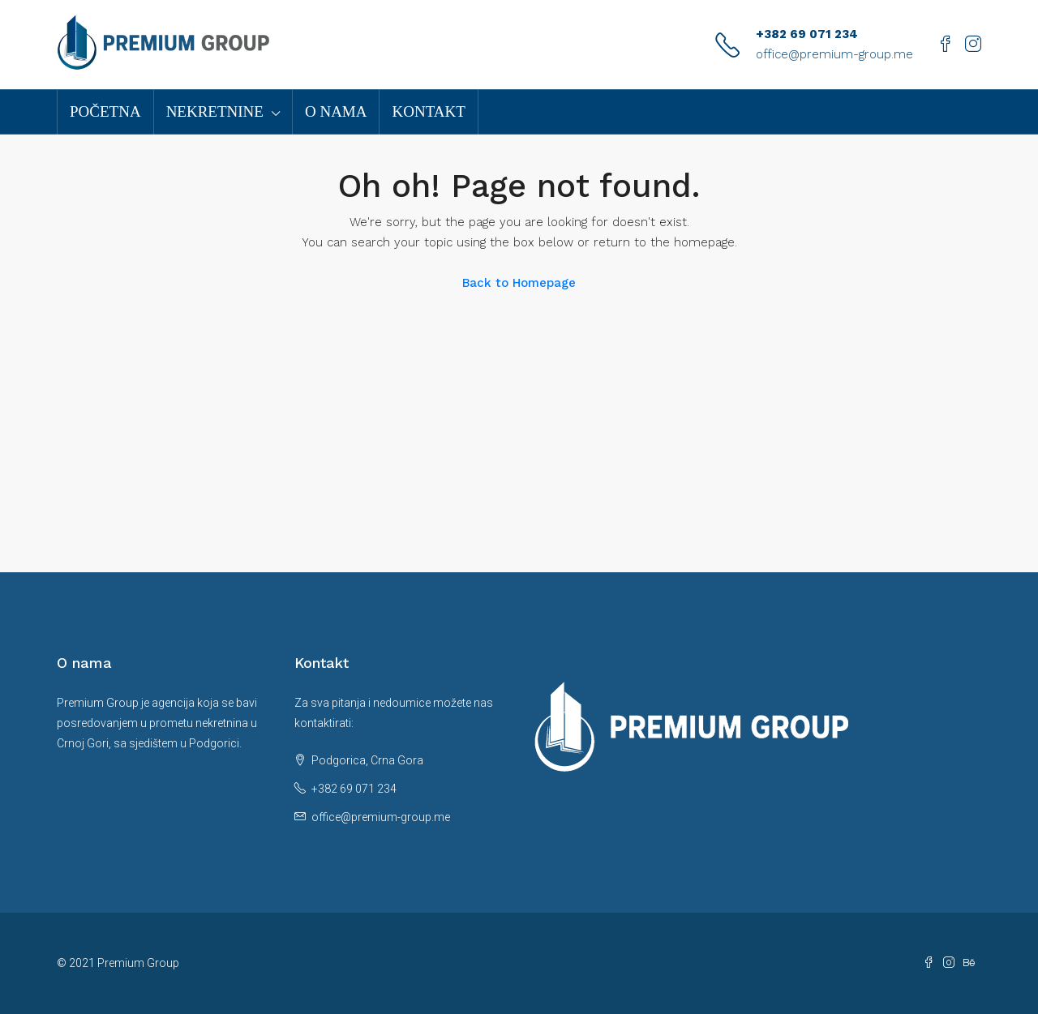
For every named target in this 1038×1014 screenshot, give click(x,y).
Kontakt (428, 111)
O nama (336, 111)
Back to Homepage (519, 283)
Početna (105, 111)
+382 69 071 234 (807, 34)
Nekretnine (215, 111)
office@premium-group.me (834, 54)
